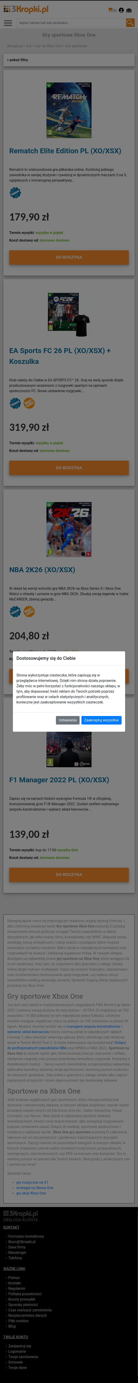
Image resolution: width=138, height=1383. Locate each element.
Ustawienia (67, 720)
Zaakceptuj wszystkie (101, 720)
